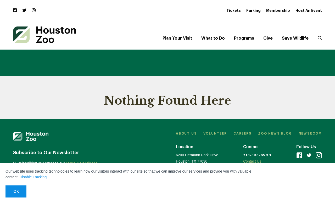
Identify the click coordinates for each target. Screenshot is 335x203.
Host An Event (308, 10)
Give (268, 38)
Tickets (233, 10)
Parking (253, 10)
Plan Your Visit (177, 38)
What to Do (213, 38)
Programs (244, 38)
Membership (278, 10)
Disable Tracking (33, 177)
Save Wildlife (295, 38)
